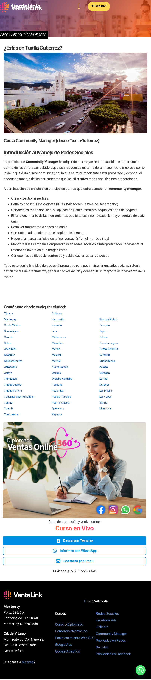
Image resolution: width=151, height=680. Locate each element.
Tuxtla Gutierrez (108, 348)
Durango (104, 384)
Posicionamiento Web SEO (74, 639)
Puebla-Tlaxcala (61, 396)
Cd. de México (12, 325)
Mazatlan (57, 343)
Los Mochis (106, 390)
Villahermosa (107, 360)
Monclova (105, 408)
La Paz (103, 378)
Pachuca (57, 384)
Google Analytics (67, 652)
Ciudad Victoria (13, 390)
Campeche (10, 366)
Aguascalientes (13, 360)
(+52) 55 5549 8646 (82, 572)
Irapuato (57, 325)
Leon (55, 331)
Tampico (104, 325)
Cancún (8, 337)
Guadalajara (11, 331)
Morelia (56, 360)
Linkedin (102, 628)
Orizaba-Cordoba (62, 378)
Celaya (8, 372)
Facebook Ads (106, 621)
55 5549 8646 (98, 602)
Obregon (104, 372)
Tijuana (8, 313)
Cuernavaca (11, 414)
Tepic (102, 331)
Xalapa (103, 366)
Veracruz (104, 354)
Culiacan (57, 313)
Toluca (103, 337)
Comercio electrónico (71, 632)
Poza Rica (58, 390)
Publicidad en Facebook (113, 655)
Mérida (56, 348)
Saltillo (103, 402)
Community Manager (111, 635)
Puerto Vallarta (61, 402)
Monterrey (10, 319)
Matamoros (59, 337)
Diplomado (75, 625)
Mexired (28, 663)
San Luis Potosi (108, 319)
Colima (8, 402)
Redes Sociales (107, 614)
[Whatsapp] (141, 670)
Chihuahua (10, 378)
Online (8, 343)
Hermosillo (58, 319)
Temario (99, 6)
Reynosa (57, 414)
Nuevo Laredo (60, 366)
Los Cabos (105, 396)
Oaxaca (56, 372)
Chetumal (10, 348)
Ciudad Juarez (12, 384)
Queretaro (58, 408)
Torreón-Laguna (109, 343)
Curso (60, 625)
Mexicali (56, 354)
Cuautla (8, 408)
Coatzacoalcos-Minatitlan (19, 396)
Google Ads (63, 645)
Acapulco (9, 354)
